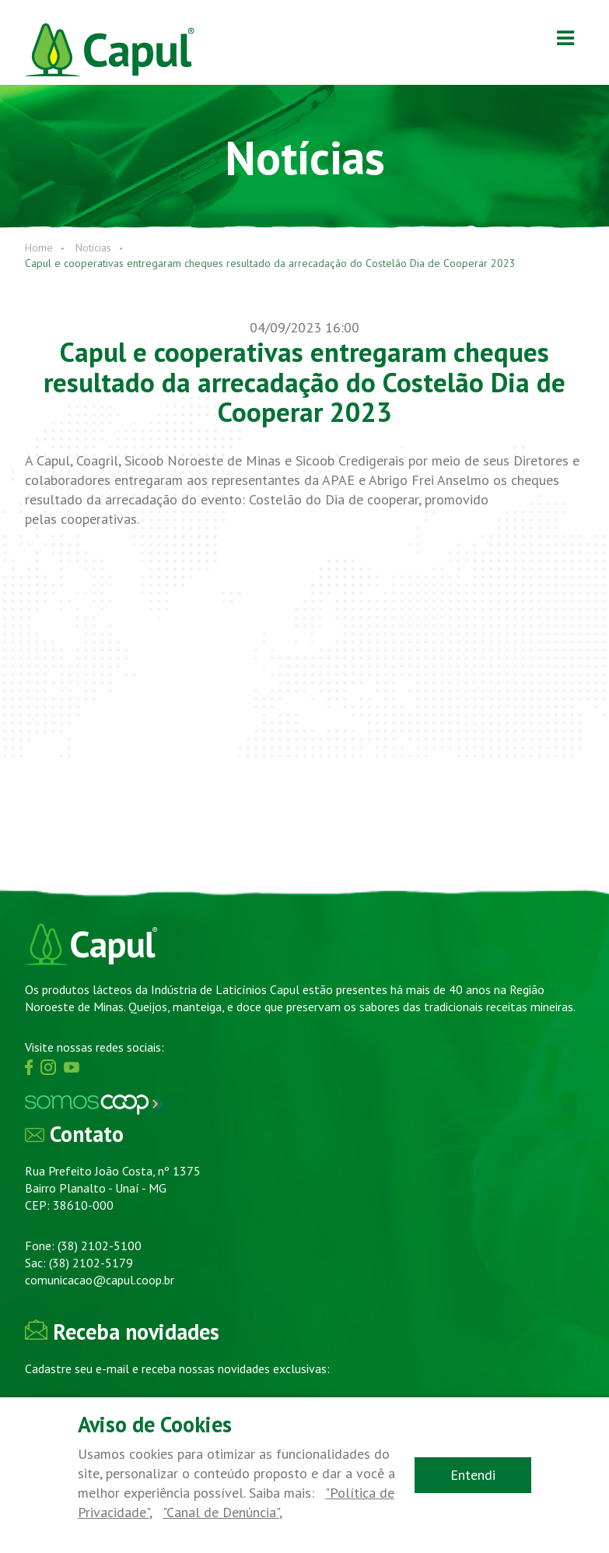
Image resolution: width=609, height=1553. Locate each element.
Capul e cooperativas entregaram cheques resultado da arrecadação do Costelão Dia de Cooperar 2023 (270, 263)
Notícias (93, 248)
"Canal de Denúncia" (221, 1512)
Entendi (472, 1475)
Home (39, 248)
